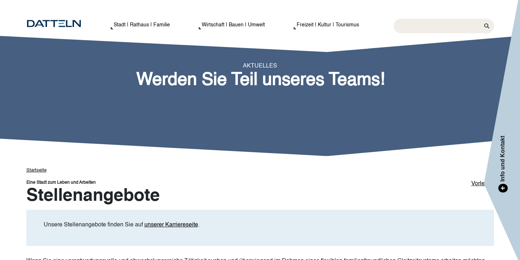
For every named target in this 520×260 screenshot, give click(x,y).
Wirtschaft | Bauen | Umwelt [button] (233, 24)
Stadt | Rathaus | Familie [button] (142, 24)
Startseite (36, 170)
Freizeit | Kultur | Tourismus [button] (328, 24)
